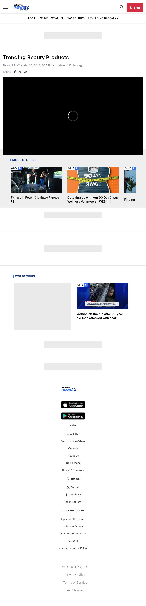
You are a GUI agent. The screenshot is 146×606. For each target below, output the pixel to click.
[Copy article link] (25, 71)
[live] (135, 7)
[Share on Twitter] (20, 71)
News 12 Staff (11, 65)
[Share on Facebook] (14, 71)
